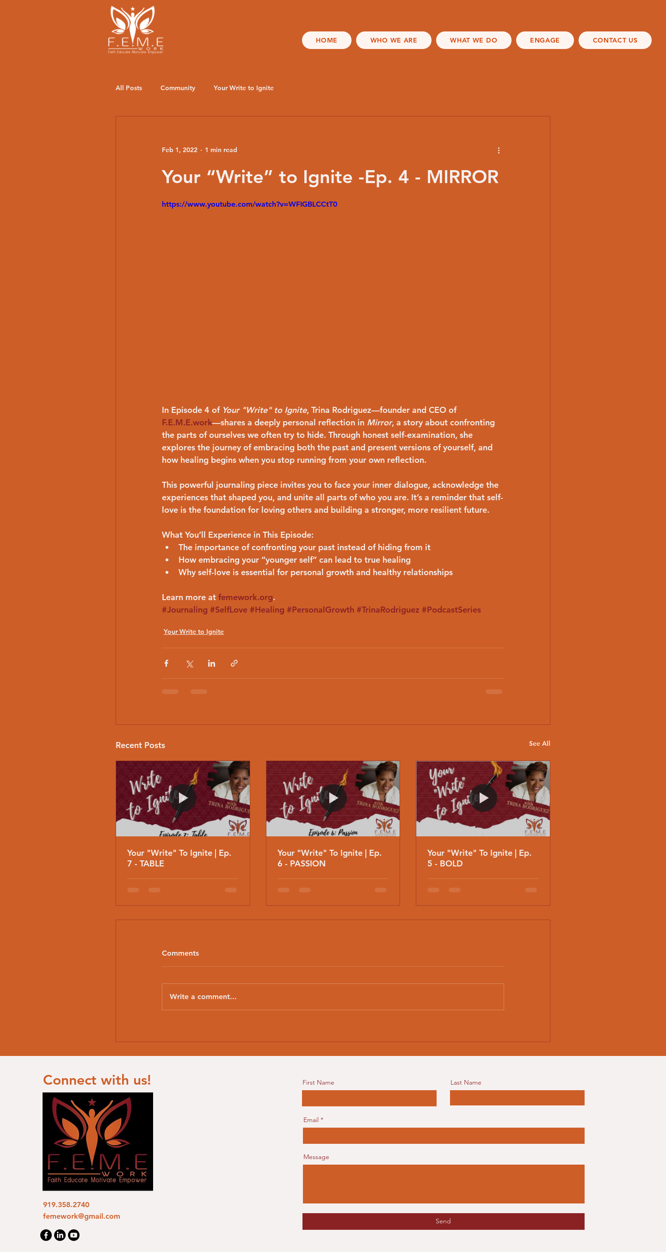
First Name (318, 1082)
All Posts (129, 88)
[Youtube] (74, 1235)
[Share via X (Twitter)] (189, 663)
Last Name (465, 1082)
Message (316, 1157)
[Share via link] (234, 663)
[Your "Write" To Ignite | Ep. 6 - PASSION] (333, 798)
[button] (394, 40)
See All (539, 743)
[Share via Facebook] (166, 663)
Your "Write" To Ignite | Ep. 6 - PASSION (330, 858)
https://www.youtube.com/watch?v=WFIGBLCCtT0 (249, 204)
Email (311, 1120)
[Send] (443, 1221)
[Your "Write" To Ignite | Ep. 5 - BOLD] (483, 798)
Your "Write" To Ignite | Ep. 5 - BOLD (479, 858)
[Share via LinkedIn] (211, 663)
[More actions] (498, 149)
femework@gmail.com (81, 1216)
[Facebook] (46, 1235)
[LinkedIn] (60, 1235)
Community (177, 88)
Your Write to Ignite (244, 88)
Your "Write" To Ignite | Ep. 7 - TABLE (179, 858)
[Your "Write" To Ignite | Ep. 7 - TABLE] (183, 798)
